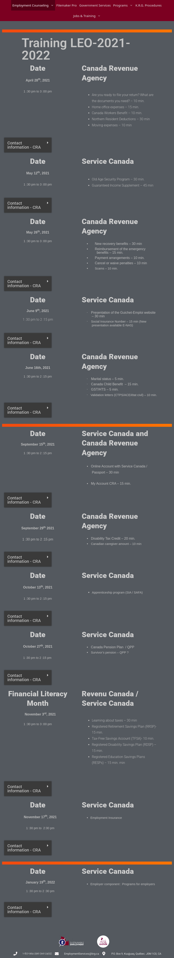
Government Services (95, 5)
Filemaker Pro (66, 5)
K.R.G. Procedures (148, 5)
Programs (123, 5)
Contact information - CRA (24, 145)
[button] (27, 145)
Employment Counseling (33, 5)
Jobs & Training (87, 16)
